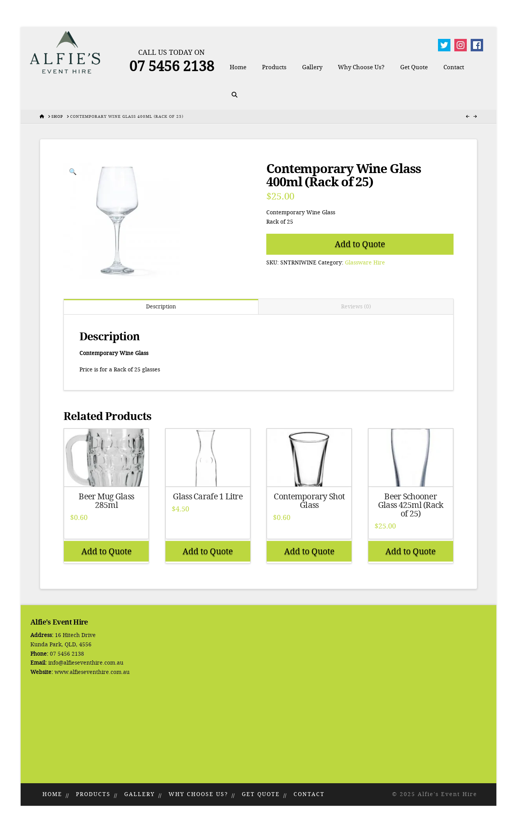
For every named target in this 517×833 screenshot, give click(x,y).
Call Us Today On (171, 52)
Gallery (139, 794)
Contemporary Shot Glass (309, 501)
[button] (72, 172)
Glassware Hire (365, 262)
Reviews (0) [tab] (356, 306)
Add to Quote (360, 244)
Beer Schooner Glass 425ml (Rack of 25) (410, 505)
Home (52, 794)
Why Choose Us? (198, 794)
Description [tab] (161, 306)
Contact (309, 794)
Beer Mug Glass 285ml (106, 501)
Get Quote (261, 794)
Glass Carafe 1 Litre (208, 496)
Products (93, 794)
